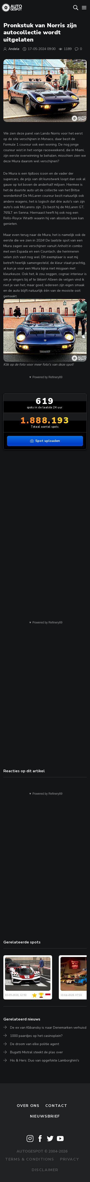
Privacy (69, 1159)
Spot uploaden (45, 441)
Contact (56, 1105)
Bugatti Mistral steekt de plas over (36, 1052)
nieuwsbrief (45, 1116)
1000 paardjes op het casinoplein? (36, 1035)
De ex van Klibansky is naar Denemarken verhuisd (48, 1027)
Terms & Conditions (29, 1159)
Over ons (28, 1105)
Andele (13, 49)
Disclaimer (45, 1170)
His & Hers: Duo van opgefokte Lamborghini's (44, 1060)
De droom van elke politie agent (34, 1044)
